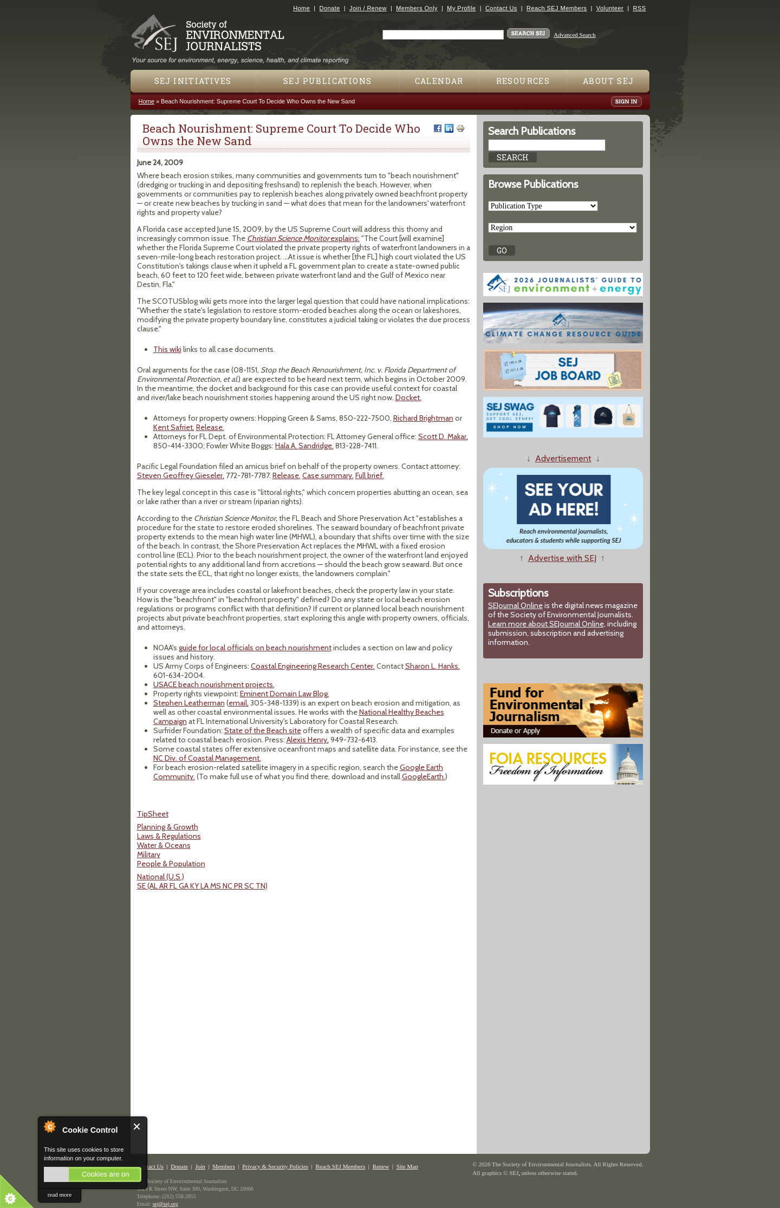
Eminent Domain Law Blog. (284, 693)
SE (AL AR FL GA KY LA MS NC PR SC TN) (202, 886)
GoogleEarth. (423, 776)
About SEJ (608, 81)
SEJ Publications (327, 81)
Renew (381, 1166)
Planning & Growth (167, 827)
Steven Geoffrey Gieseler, (180, 475)
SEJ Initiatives (193, 81)
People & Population (171, 864)
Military (148, 854)
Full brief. (369, 475)
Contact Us (501, 8)
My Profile (461, 8)
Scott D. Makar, (443, 436)
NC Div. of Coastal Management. (207, 758)
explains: (303, 238)
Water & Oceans (164, 845)
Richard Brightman (423, 418)
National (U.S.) (160, 876)
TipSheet (152, 814)
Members (223, 1166)
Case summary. (328, 475)
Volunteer (609, 8)
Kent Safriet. (173, 427)
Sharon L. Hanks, (432, 666)
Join (200, 1166)
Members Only (417, 8)
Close (137, 1126)
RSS (639, 8)
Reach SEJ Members (556, 8)
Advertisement (563, 458)
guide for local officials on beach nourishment (255, 647)
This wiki (167, 349)
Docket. (408, 397)
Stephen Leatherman (189, 703)
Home (301, 8)
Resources (523, 81)
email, (239, 703)
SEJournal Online (515, 605)
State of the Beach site (262, 730)
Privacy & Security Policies (275, 1166)
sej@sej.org (165, 1204)
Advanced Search (574, 34)
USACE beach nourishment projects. (214, 684)
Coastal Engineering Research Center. (313, 666)
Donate (330, 8)
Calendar (439, 81)
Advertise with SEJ (562, 558)
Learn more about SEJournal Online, (547, 624)
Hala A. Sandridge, (304, 445)
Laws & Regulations (169, 836)
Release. (210, 427)
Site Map (407, 1166)
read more (60, 1194)
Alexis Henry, (308, 740)
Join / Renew (368, 8)
